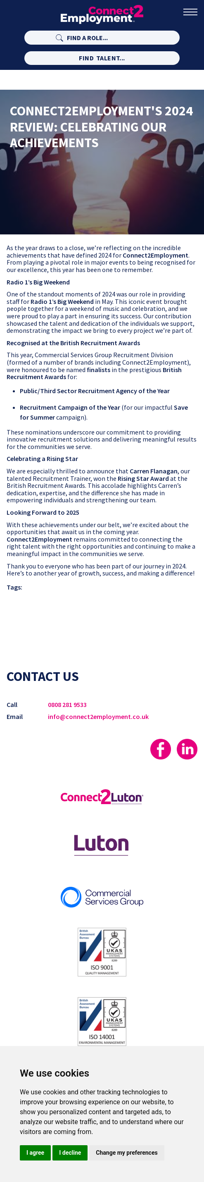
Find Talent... (102, 58)
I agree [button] (35, 1152)
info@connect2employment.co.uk (98, 716)
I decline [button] (70, 1152)
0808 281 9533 (67, 704)
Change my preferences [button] (126, 1152)
